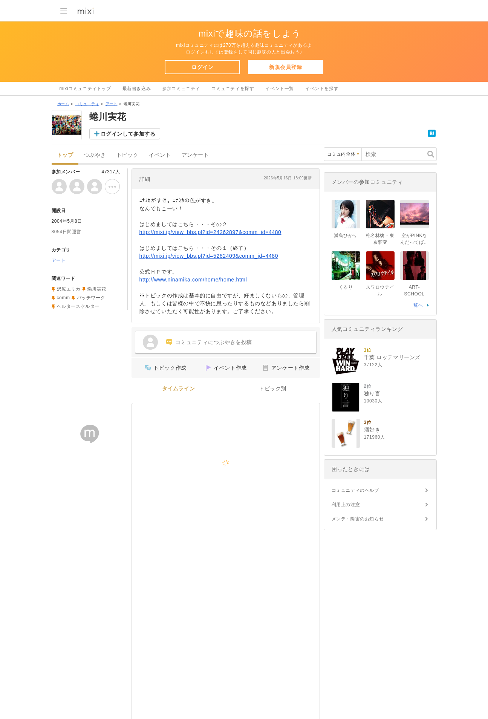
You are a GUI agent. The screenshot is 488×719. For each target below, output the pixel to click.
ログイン (202, 67)
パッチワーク (91, 297)
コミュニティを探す (232, 88)
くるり (346, 287)
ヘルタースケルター (78, 306)
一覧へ (416, 305)
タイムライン (178, 389)
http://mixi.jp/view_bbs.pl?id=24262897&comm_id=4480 (210, 232)
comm (63, 297)
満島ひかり (346, 235)
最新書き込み (136, 88)
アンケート (195, 155)
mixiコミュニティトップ (85, 88)
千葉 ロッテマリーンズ (392, 357)
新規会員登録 (285, 67)
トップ (65, 155)
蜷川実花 (96, 289)
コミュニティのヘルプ (355, 490)
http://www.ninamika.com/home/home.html (193, 280)
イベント (160, 155)
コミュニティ (87, 104)
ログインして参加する (128, 134)
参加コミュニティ (181, 88)
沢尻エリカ (69, 289)
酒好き (372, 430)
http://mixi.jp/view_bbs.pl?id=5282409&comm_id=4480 (208, 256)
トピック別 (272, 389)
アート (112, 104)
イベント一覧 (279, 88)
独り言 (372, 393)
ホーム (63, 104)
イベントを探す (321, 88)
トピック (127, 155)
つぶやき (95, 155)
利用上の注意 (346, 504)
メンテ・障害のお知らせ (358, 519)
